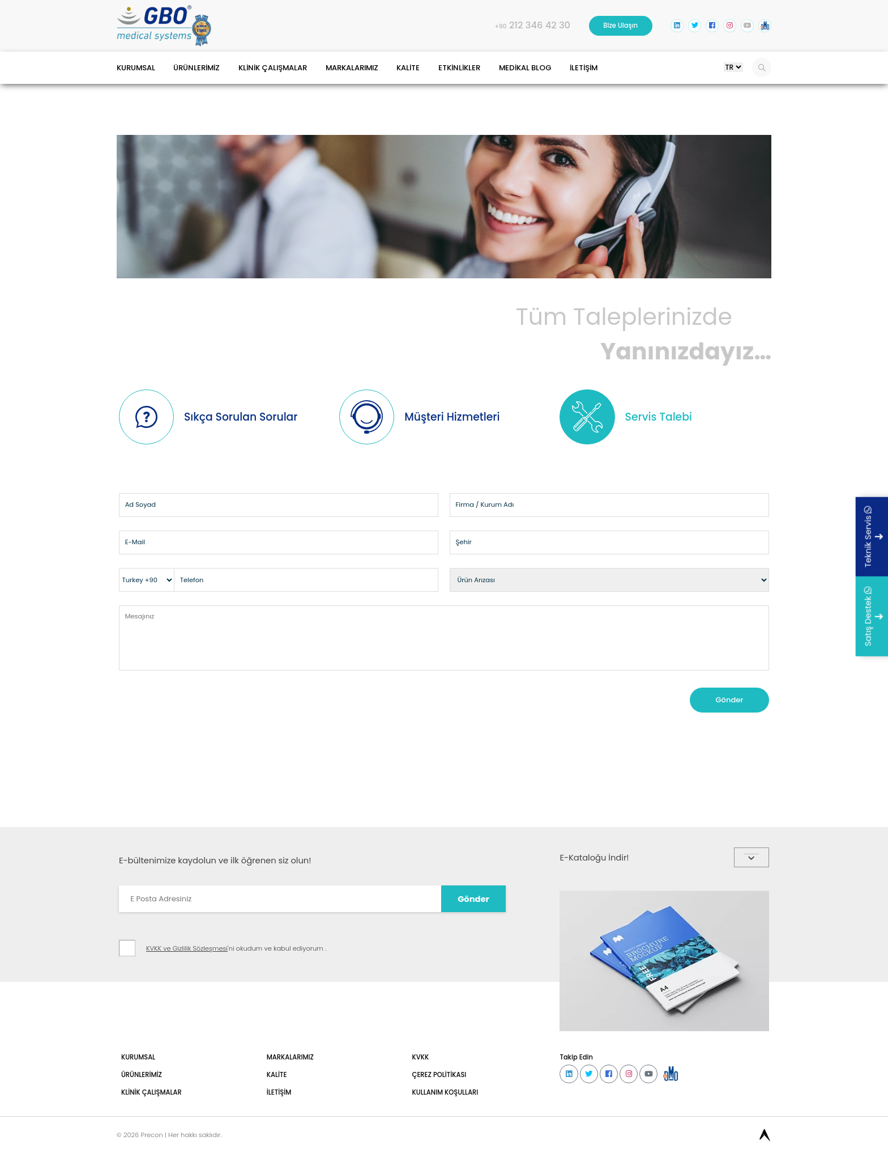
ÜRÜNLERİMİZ (216, 83)
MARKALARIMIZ (405, 83)
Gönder (719, 823)
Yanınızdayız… (444, 375)
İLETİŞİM (688, 83)
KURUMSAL (141, 83)
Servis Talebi (682, 478)
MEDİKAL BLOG (616, 83)
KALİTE (475, 83)
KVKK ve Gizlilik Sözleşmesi (204, 1145)
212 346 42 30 (477, 32)
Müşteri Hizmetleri (479, 478)
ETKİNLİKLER (537, 83)
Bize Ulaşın (585, 31)
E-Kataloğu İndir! (664, 1034)
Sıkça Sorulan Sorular (244, 478)
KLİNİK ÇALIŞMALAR (309, 83)
